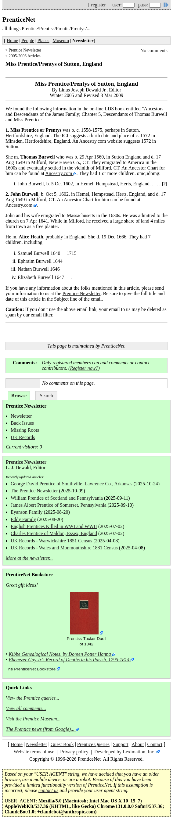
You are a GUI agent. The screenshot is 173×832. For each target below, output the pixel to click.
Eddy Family (23, 519)
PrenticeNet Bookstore (35, 669)
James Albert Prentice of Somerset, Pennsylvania (58, 505)
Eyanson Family (26, 512)
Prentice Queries (93, 744)
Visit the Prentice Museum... (33, 718)
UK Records (23, 437)
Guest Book (62, 744)
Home (12, 40)
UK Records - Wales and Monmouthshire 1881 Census (64, 547)
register (98, 4)
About (138, 744)
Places (43, 40)
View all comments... (26, 708)
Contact (154, 744)
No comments (154, 50)
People (27, 40)
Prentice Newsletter (25, 50)
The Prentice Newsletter (34, 490)
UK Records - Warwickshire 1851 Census (51, 540)
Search (46, 395)
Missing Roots (25, 430)
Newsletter (21, 416)
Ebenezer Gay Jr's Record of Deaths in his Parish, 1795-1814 (69, 659)
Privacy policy (74, 751)
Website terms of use (33, 751)
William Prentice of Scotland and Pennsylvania (57, 498)
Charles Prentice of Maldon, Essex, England (54, 533)
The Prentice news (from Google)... (40, 729)
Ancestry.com (59, 173)
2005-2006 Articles (25, 56)
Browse (19, 395)
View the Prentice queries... (32, 698)
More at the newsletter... (29, 558)
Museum (61, 40)
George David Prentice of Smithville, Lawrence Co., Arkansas (71, 483)
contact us (48, 790)
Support (120, 744)
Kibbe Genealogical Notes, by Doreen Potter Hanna (60, 654)
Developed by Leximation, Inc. (124, 751)
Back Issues (22, 423)
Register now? (84, 368)
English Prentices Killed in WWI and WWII (54, 526)
